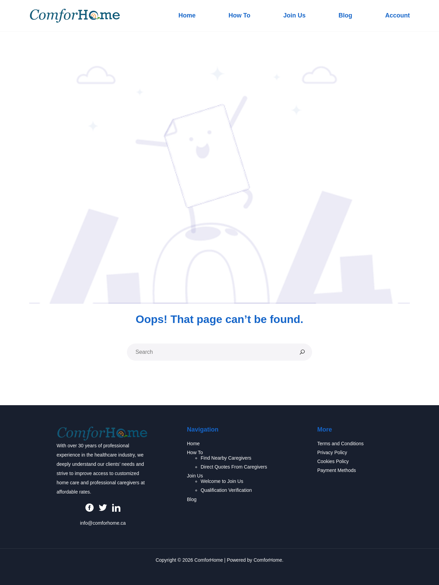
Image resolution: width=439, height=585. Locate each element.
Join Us (294, 15)
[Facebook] (89, 507)
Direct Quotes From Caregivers (234, 467)
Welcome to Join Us (222, 481)
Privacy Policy (332, 452)
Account (397, 15)
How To (239, 15)
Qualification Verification (226, 490)
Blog (345, 15)
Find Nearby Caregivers (226, 458)
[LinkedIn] (116, 507)
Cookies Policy (333, 461)
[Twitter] (103, 507)
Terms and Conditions (340, 443)
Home (186, 15)
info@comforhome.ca (103, 523)
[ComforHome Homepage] (102, 433)
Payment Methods (336, 470)
